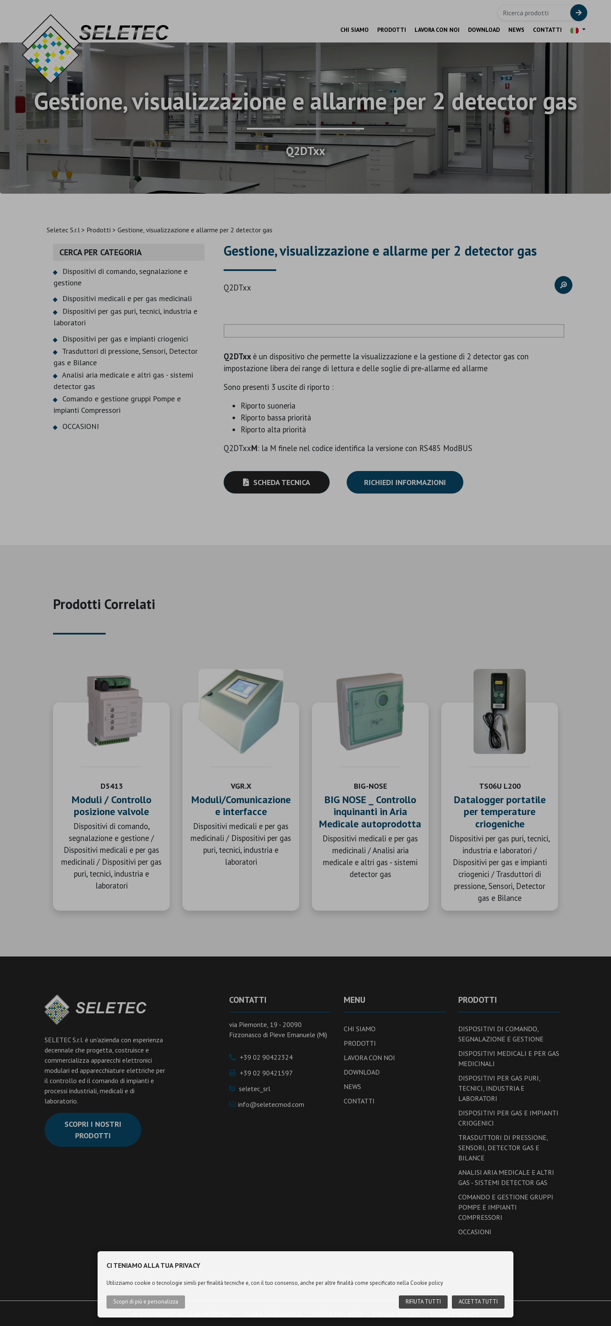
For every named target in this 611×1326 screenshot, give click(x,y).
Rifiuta (421, 1301)
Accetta (477, 1301)
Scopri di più (145, 1301)
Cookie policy (426, 1283)
